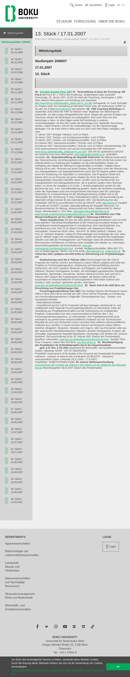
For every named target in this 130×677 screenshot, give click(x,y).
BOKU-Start (40, 39)
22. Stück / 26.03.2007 (17, 261)
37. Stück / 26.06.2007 (17, 411)
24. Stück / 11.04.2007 (17, 281)
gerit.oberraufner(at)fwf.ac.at (89, 154)
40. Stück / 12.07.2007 (17, 441)
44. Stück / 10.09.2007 (17, 481)
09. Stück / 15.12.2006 (17, 131)
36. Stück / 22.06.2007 (17, 401)
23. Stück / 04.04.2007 (17, 271)
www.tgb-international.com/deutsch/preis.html (63, 247)
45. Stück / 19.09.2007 (17, 491)
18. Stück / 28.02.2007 (17, 221)
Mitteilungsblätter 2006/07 (16, 42)
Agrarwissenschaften (17, 543)
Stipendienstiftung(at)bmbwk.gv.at (91, 211)
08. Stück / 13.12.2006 (17, 121)
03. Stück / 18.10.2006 (17, 71)
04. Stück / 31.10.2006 (17, 81)
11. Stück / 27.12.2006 (17, 151)
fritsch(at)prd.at (63, 109)
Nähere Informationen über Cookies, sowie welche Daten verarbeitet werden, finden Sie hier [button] (58, 672)
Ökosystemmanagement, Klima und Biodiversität (20, 595)
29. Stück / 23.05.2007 (17, 331)
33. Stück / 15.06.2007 (17, 371)
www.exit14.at (113, 251)
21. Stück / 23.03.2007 (17, 251)
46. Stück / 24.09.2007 (17, 501)
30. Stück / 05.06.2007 (17, 341)
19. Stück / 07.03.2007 (17, 231)
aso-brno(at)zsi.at (86, 342)
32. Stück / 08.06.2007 (17, 361)
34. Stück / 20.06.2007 (17, 381)
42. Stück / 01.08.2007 (17, 461)
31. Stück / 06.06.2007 (17, 351)
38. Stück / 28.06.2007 (17, 421)
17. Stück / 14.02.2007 (17, 211)
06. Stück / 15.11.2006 (17, 101)
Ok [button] (118, 666)
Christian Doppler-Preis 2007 (56, 91)
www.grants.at (109, 202)
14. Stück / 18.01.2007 (17, 181)
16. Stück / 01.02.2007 (17, 201)
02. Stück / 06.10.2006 (17, 61)
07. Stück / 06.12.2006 (17, 111)
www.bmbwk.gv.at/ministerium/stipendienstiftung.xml (62, 214)
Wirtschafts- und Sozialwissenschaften (18, 607)
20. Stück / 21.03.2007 (17, 241)
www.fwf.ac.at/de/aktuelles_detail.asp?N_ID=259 (60, 151)
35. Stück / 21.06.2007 (17, 391)
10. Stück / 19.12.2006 (17, 141)
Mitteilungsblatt (15, 33)
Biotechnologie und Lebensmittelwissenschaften (22, 553)
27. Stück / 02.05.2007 (17, 311)
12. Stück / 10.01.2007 (17, 161)
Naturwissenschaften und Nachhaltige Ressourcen (17, 582)
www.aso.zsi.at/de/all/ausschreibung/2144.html (84, 339)
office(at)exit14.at (95, 251)
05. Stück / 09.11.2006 (17, 91)
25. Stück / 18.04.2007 (17, 291)
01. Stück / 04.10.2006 (17, 51)
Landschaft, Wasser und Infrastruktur (12, 566)
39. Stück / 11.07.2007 (17, 431)
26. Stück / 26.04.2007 (17, 301)
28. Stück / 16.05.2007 (17, 321)
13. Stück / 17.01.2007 (17, 171)
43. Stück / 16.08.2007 (17, 471)
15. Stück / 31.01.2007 (17, 191)
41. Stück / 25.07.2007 (17, 451)
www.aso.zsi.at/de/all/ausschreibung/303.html (59, 285)
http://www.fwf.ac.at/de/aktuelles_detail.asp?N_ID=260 (63, 103)
